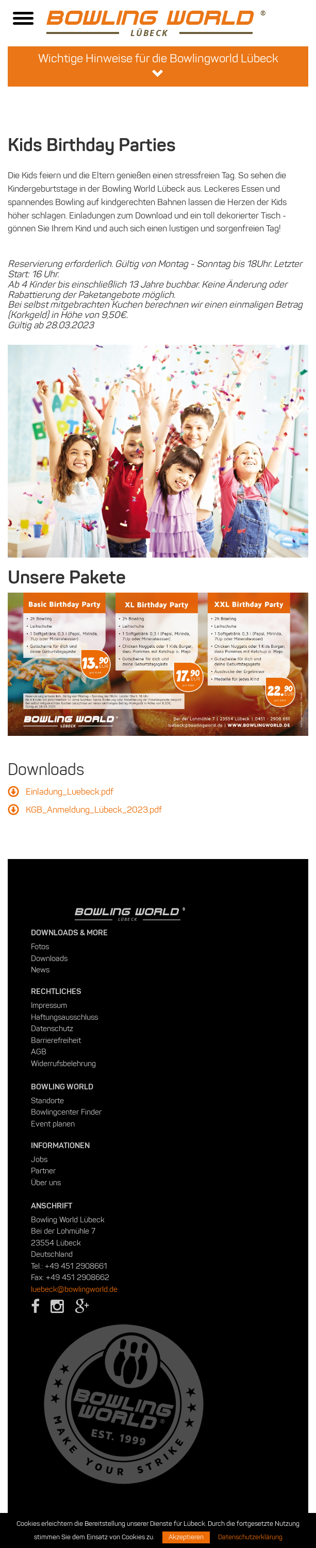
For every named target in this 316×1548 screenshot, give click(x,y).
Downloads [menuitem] (49, 958)
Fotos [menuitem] (40, 946)
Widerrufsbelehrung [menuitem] (63, 1063)
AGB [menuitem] (38, 1051)
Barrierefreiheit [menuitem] (56, 1040)
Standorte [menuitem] (47, 1100)
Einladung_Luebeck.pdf (69, 791)
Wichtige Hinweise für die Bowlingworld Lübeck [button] (158, 65)
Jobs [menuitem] (39, 1159)
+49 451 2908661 (76, 1266)
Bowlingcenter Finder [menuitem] (66, 1112)
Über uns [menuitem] (46, 1182)
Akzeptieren (186, 1537)
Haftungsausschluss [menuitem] (64, 1017)
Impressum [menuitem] (49, 1005)
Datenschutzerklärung (250, 1537)
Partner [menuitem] (43, 1170)
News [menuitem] (40, 969)
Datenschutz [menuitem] (52, 1028)
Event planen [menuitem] (53, 1124)
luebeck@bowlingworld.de (74, 1289)
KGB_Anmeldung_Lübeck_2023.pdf (94, 809)
